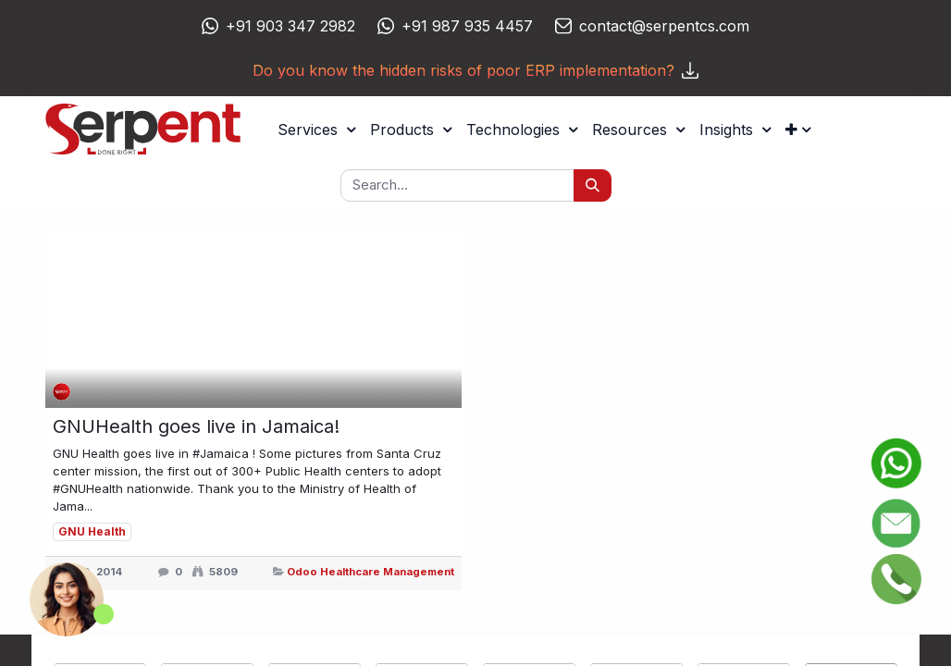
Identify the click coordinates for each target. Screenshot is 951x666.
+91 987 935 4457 (467, 26)
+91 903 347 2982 (290, 26)
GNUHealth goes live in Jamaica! (196, 426)
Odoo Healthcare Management (370, 571)
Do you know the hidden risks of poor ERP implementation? (475, 70)
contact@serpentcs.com (664, 26)
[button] (798, 129)
